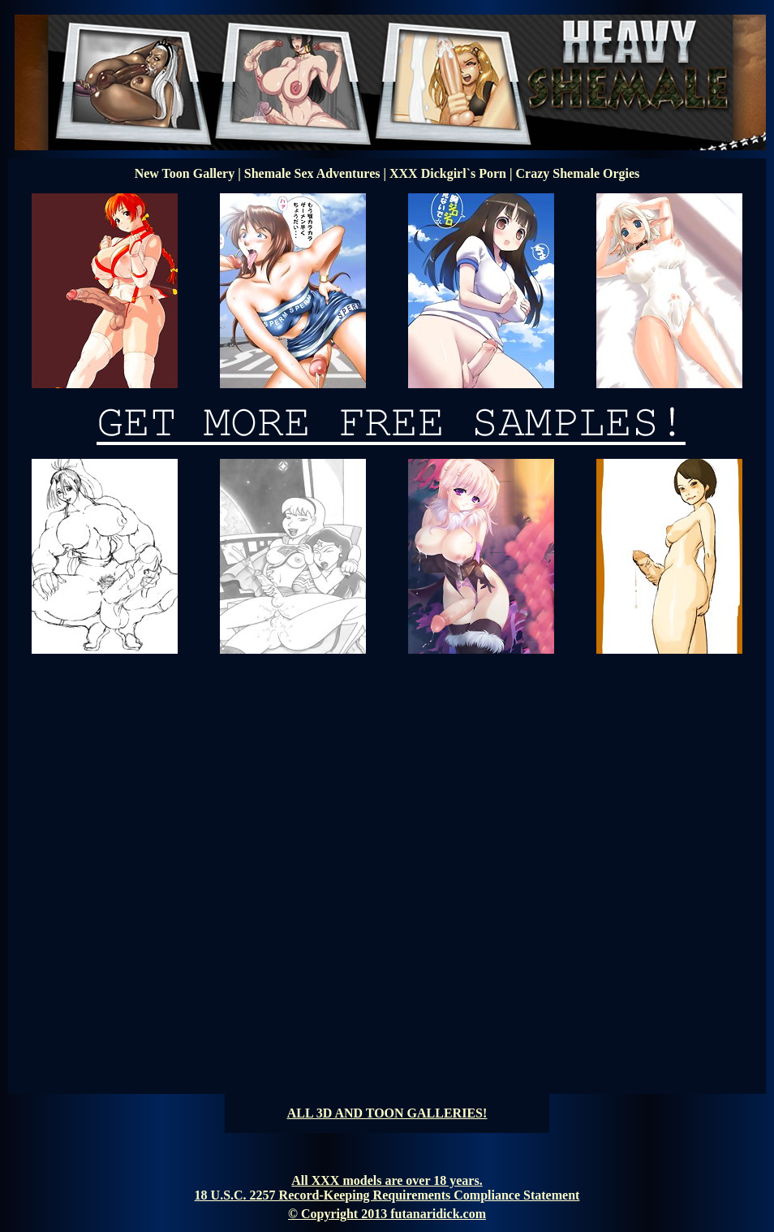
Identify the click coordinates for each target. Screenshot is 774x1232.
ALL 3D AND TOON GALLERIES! (387, 1113)
